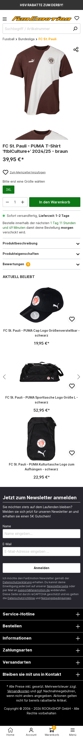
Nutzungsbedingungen (56, 598)
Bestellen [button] (41, 626)
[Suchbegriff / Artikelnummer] (41, 29)
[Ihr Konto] (31, 732)
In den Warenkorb (54, 202)
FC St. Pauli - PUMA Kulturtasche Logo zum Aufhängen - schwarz (41, 466)
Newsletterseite (57, 586)
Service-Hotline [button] (41, 614)
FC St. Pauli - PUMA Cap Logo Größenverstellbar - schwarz (41, 333)
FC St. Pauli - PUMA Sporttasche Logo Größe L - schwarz (41, 399)
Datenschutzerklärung (17, 582)
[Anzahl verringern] (7, 202)
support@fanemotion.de (34, 590)
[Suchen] (75, 29)
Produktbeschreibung (41, 243)
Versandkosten (18, 691)
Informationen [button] (41, 638)
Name (7, 526)
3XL (8, 189)
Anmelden (41, 568)
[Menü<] (72, 732)
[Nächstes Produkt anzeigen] (4, 377)
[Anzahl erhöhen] (22, 202)
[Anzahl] (15, 202)
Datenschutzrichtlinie (21, 598)
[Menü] (6, 20)
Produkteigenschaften (41, 253)
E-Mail (7, 544)
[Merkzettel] (77, 18)
